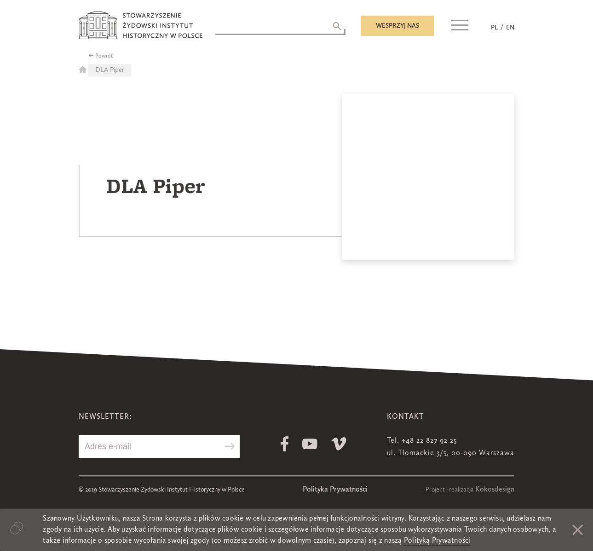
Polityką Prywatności (437, 541)
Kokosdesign (494, 489)
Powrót (104, 56)
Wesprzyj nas (397, 26)
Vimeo (338, 444)
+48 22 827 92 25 (429, 441)
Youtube (309, 444)
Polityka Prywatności (335, 489)
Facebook (284, 444)
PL (494, 27)
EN (510, 27)
